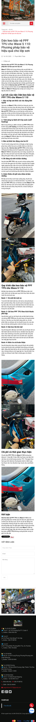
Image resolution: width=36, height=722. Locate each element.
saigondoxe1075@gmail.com (12, 687)
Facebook (7, 706)
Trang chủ (4, 29)
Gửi (4, 577)
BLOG (11, 29)
